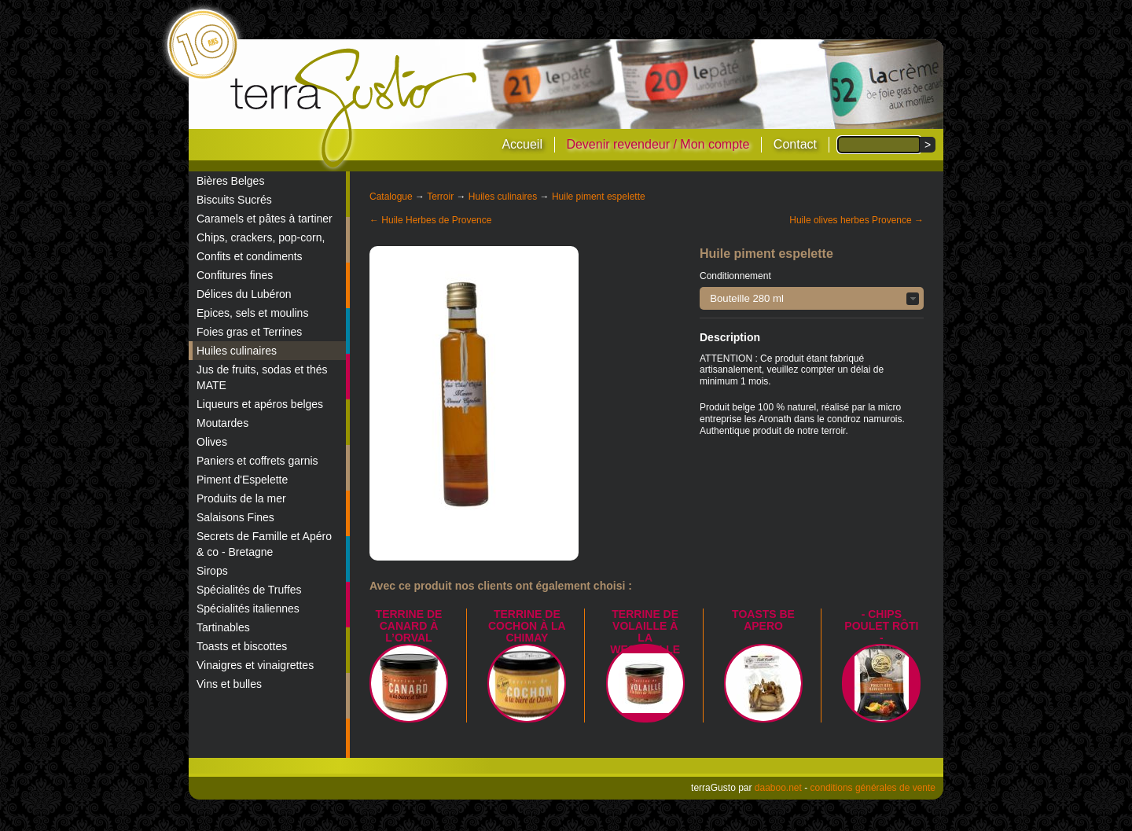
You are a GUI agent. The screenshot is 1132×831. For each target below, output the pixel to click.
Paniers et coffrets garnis (257, 460)
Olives (212, 442)
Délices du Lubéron (244, 294)
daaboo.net (778, 787)
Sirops (212, 570)
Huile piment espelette (598, 196)
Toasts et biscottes (242, 646)
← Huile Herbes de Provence (430, 220)
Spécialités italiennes (248, 608)
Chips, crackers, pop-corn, (261, 237)
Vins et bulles (229, 684)
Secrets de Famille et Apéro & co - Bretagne (264, 544)
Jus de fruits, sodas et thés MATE (262, 377)
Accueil (522, 144)
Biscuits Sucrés (234, 199)
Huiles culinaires (237, 350)
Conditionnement (735, 275)
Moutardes (222, 423)
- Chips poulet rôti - (881, 626)
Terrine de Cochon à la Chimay (527, 626)
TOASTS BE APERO (763, 620)
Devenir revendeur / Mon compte (657, 144)
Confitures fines (235, 275)
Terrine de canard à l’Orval (409, 626)
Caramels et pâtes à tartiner (265, 218)
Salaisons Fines (235, 517)
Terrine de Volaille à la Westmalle (645, 632)
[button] (812, 298)
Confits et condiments (250, 256)
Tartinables (223, 627)
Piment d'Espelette (242, 479)
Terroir (440, 196)
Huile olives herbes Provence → (856, 220)
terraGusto (355, 108)
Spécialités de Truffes (249, 589)
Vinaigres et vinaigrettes (255, 665)
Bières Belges (230, 181)
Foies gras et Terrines (249, 331)
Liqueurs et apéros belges (260, 404)
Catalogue (391, 196)
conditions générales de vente (872, 787)
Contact (795, 144)
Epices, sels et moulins (252, 313)
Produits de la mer (241, 498)
